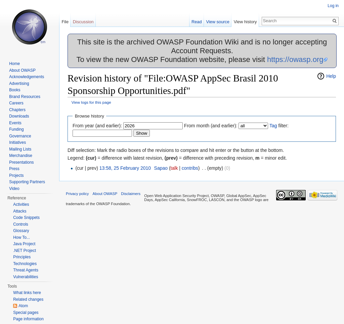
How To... (21, 237)
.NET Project (24, 250)
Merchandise (20, 155)
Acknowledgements (26, 76)
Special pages (25, 312)
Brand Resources (24, 96)
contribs (190, 168)
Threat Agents (25, 270)
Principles (22, 257)
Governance (20, 136)
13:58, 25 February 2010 (125, 168)
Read (196, 21)
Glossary (21, 230)
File (65, 21)
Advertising (19, 83)
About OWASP (22, 70)
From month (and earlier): (211, 125)
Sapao (161, 168)
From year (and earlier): (97, 125)
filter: (279, 125)
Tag (273, 125)
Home (14, 63)
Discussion (83, 21)
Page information (28, 319)
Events (15, 123)
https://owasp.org (295, 59)
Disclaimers (130, 194)
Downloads (19, 116)
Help (331, 76)
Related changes (28, 299)
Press (14, 168)
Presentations (21, 162)
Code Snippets (26, 217)
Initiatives (17, 142)
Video (14, 188)
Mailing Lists (20, 149)
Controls (20, 224)
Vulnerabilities (25, 276)
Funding (16, 129)
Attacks (19, 211)
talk (174, 168)
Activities (21, 204)
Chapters (17, 109)
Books (14, 90)
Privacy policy (77, 194)
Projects (16, 175)
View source (217, 21)
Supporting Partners (27, 182)
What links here (27, 292)
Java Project (24, 243)
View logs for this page (91, 102)
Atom (23, 305)
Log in (333, 5)
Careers (16, 103)
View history (245, 21)
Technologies (25, 263)
